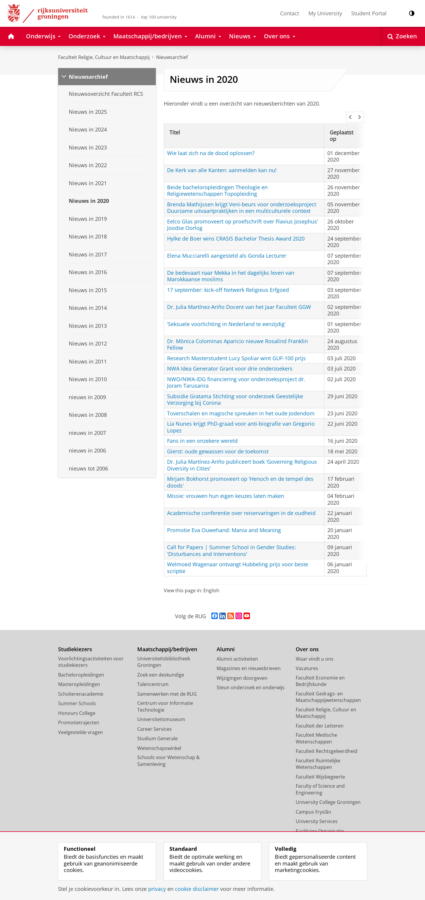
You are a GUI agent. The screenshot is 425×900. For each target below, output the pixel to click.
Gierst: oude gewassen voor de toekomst (218, 443)
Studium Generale (157, 730)
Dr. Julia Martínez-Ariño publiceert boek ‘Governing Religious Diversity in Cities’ (242, 457)
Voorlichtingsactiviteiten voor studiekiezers (91, 654)
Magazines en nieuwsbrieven (249, 660)
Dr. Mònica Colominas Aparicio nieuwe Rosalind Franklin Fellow (237, 336)
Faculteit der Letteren (320, 718)
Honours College (76, 705)
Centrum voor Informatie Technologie (165, 698)
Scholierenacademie (80, 686)
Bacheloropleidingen (81, 667)
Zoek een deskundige (160, 667)
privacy (157, 888)
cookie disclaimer (197, 888)
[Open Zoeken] (402, 36)
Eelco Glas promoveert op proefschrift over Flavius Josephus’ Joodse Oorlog (242, 217)
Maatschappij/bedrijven (167, 641)
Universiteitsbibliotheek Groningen (163, 654)
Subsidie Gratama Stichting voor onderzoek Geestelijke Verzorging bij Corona (235, 392)
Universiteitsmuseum (161, 711)
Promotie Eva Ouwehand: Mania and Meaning (224, 522)
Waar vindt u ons (315, 651)
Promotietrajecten (78, 714)
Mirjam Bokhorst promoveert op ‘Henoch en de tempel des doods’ (240, 474)
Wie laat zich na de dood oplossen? (211, 145)
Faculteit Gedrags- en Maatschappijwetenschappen (328, 689)
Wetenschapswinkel (159, 740)
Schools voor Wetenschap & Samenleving (168, 752)
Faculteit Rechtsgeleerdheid (326, 743)
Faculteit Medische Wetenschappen (316, 730)
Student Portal (369, 13)
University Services (317, 813)
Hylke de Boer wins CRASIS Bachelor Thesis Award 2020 (236, 230)
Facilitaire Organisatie (320, 823)
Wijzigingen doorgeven (242, 670)
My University (325, 13)
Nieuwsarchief (172, 57)
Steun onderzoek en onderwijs (251, 679)
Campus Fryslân (313, 804)
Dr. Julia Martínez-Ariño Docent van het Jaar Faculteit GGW (239, 298)
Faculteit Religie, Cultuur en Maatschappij (104, 57)
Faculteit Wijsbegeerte (320, 769)
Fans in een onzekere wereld (202, 432)
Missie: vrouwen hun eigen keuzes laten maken (225, 487)
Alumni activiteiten (237, 651)
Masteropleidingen (79, 676)
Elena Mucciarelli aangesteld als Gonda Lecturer (226, 247)
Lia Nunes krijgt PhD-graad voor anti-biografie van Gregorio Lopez (241, 419)
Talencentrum (153, 676)
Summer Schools (77, 695)
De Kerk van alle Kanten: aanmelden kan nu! (222, 162)
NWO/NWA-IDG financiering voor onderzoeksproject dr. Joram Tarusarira (236, 374)
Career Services (154, 721)
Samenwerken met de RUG (167, 686)
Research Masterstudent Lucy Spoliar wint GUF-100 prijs (236, 350)
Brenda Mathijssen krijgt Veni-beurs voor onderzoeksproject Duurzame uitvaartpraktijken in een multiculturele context (241, 200)
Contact (289, 13)
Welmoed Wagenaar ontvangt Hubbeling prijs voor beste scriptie (237, 560)
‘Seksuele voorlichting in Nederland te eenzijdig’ (226, 316)
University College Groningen (328, 794)
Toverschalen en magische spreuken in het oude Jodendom (241, 405)
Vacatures (307, 660)
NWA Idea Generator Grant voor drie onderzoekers (229, 360)
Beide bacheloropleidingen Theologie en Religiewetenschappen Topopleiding (217, 183)
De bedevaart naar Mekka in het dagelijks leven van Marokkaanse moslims (230, 268)
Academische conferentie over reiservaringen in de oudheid (241, 505)
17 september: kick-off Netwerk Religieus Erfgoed (228, 281)
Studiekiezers (75, 641)
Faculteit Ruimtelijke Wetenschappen (318, 756)
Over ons (307, 641)
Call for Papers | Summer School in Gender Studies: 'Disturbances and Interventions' (231, 542)
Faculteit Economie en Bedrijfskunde (320, 673)
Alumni (226, 641)
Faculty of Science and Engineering (320, 781)
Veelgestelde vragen (80, 724)
